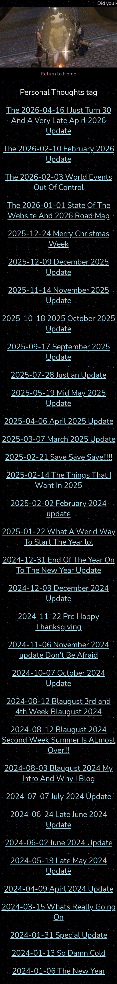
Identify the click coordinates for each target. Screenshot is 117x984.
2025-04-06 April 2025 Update (58, 421)
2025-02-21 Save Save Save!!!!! (58, 457)
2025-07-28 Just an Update (58, 375)
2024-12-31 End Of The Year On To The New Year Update (58, 565)
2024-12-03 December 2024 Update (58, 593)
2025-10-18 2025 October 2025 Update (58, 324)
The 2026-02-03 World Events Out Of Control (58, 182)
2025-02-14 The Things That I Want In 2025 (58, 480)
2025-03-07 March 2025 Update (58, 439)
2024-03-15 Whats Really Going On (59, 912)
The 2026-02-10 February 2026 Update (58, 154)
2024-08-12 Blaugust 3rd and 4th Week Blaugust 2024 (58, 706)
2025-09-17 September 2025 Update (58, 352)
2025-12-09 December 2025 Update (58, 267)
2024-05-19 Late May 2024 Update (58, 866)
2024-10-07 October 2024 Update (58, 678)
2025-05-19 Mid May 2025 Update (58, 398)
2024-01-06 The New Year (58, 971)
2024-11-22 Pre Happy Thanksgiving (58, 622)
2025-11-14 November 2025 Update (58, 295)
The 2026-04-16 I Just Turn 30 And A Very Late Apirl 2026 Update (58, 120)
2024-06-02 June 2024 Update (58, 843)
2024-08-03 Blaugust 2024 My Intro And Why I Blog (58, 773)
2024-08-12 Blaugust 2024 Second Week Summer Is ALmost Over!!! (58, 740)
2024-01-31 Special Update (58, 935)
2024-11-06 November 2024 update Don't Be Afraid (58, 650)
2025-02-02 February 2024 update (58, 508)
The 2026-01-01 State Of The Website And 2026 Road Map (58, 210)
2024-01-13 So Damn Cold (59, 953)
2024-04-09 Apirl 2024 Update (58, 889)
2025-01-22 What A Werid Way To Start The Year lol (58, 537)
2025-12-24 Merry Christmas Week (58, 239)
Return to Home (58, 74)
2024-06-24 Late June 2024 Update (58, 819)
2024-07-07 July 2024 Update (58, 797)
